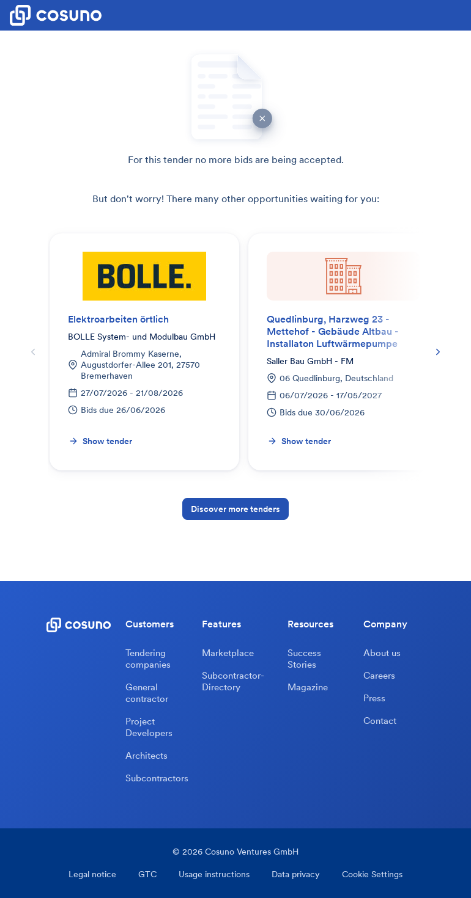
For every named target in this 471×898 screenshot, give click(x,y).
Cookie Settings (372, 874)
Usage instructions (214, 874)
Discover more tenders (235, 508)
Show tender (100, 441)
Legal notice (92, 874)
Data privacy (296, 874)
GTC (147, 874)
